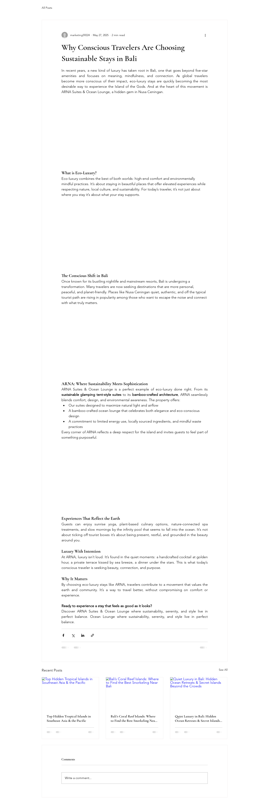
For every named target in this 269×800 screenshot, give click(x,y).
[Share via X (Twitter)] (73, 635)
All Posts (47, 8)
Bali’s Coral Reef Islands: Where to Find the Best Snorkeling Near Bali (133, 718)
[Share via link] (92, 635)
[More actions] (205, 35)
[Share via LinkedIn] (83, 635)
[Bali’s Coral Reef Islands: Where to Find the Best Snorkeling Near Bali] (134, 693)
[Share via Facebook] (63, 635)
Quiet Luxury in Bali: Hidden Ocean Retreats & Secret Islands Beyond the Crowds (197, 718)
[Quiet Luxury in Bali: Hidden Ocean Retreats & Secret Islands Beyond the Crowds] (198, 693)
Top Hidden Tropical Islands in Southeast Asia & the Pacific (69, 718)
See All (223, 669)
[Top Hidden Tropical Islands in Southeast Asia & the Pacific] (70, 693)
